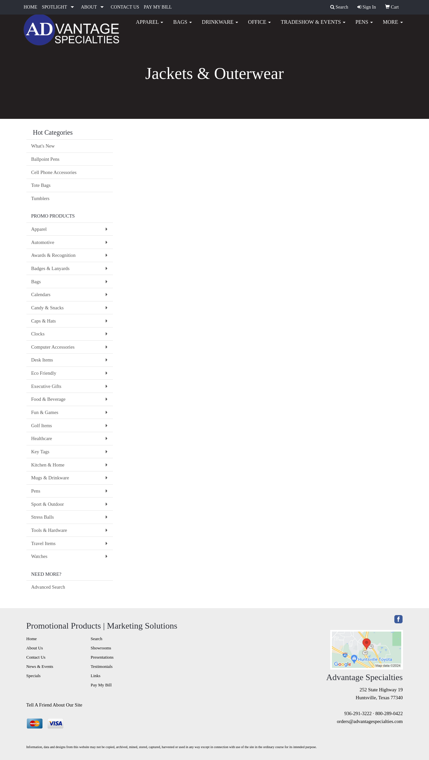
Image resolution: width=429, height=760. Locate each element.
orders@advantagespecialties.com (370, 721)
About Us (34, 647)
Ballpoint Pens (45, 159)
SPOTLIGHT (54, 7)
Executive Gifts (46, 386)
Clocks (38, 333)
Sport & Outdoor (47, 504)
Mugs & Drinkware (50, 477)
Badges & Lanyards (50, 268)
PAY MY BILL (158, 7)
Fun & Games (44, 412)
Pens (364, 26)
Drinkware (220, 26)
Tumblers (40, 198)
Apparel (149, 26)
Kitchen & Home (47, 464)
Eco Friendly (43, 373)
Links (96, 675)
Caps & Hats (43, 321)
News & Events (40, 666)
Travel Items (43, 543)
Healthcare (41, 438)
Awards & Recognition (53, 255)
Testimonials (102, 666)
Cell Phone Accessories (54, 172)
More (393, 26)
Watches (39, 556)
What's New (42, 146)
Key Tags (40, 451)
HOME (30, 7)
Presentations (102, 657)
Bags (182, 26)
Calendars (41, 294)
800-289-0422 (389, 713)
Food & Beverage (48, 399)
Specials (33, 675)
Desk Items (42, 360)
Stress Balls (42, 517)
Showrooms (101, 647)
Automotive (42, 242)
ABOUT (89, 7)
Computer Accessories (52, 347)
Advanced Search (48, 587)
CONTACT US (125, 7)
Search (96, 638)
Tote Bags (41, 185)
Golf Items (41, 425)
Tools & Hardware (49, 530)
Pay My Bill (101, 684)
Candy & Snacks (47, 307)
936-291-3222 (358, 713)
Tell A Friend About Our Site (54, 705)
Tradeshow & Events (313, 26)
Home (31, 638)
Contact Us (36, 657)
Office (259, 26)
